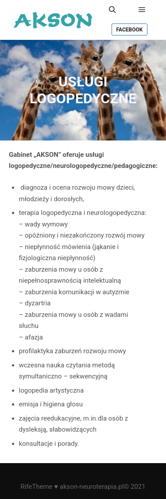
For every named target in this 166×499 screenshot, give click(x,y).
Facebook (129, 30)
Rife (26, 487)
